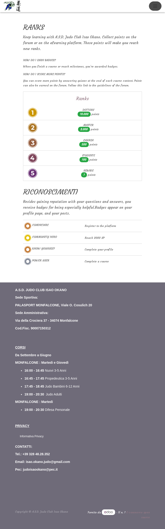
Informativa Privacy (32, 436)
